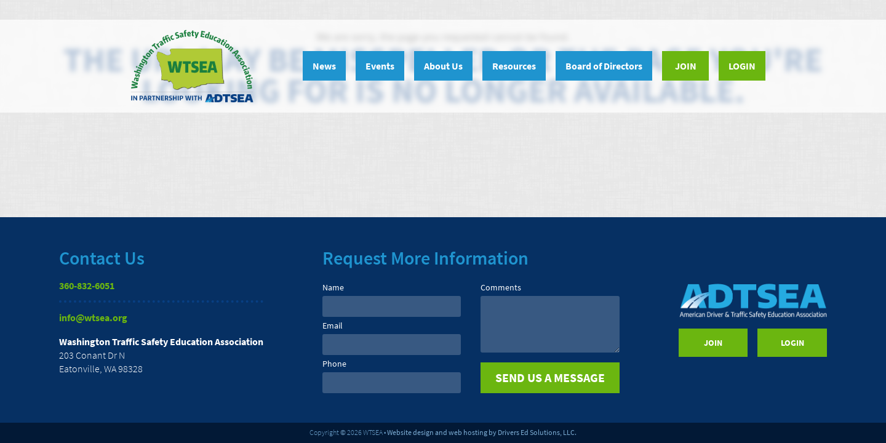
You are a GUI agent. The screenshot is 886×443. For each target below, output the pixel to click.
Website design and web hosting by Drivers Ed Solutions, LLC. (482, 432)
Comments (501, 287)
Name (333, 287)
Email (332, 325)
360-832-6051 (86, 285)
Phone (334, 363)
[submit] (550, 377)
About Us (443, 66)
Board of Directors (603, 66)
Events (379, 66)
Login (742, 66)
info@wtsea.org (93, 317)
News (324, 66)
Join (685, 66)
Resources (514, 66)
